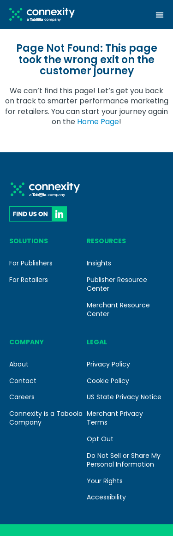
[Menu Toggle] (159, 15)
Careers (22, 401)
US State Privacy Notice (124, 401)
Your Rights (105, 485)
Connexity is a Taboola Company (46, 422)
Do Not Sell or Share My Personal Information (124, 464)
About (19, 368)
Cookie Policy (108, 385)
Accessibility (106, 501)
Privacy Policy (108, 368)
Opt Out (100, 443)
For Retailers (28, 283)
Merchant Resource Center (118, 314)
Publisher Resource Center (117, 288)
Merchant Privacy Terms (115, 422)
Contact (22, 385)
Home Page (98, 125)
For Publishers (31, 267)
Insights (99, 267)
